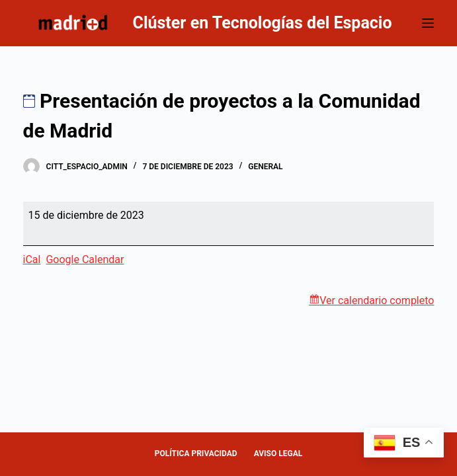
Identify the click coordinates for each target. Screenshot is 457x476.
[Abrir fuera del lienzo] (428, 23)
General (265, 166)
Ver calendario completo (376, 300)
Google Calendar (85, 259)
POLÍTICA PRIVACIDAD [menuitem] (196, 453)
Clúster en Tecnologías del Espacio (262, 22)
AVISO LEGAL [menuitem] (278, 453)
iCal (32, 259)
